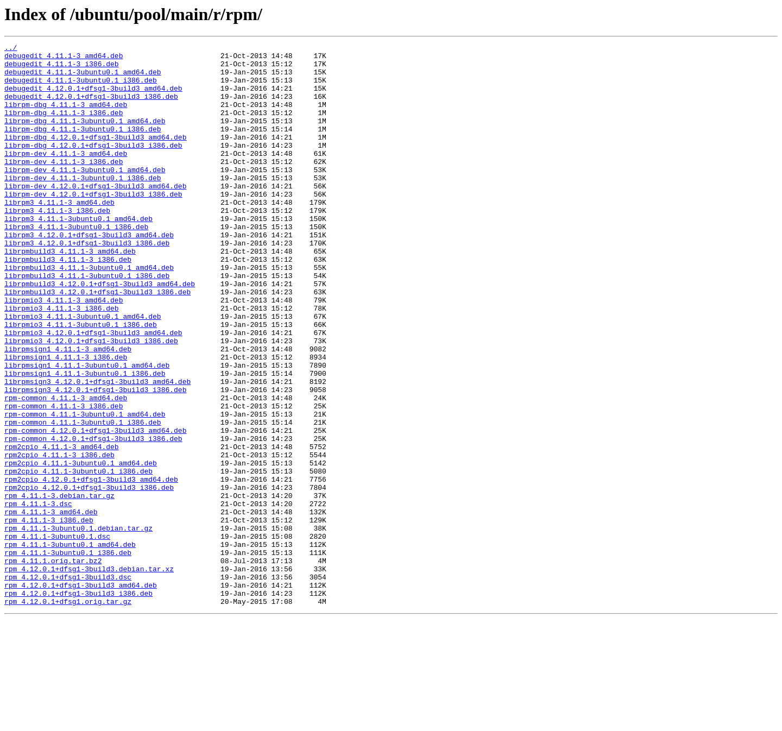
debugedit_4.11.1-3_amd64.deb (63, 59)
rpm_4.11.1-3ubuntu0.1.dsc (57, 635)
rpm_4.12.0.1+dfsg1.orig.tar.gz (67, 714)
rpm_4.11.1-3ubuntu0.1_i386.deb (67, 655)
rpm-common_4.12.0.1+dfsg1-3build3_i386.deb (93, 518)
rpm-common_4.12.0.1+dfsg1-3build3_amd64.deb (95, 508)
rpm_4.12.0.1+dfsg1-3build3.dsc (67, 684)
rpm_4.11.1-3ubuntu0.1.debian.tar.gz (78, 626)
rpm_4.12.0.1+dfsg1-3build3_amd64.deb (80, 694)
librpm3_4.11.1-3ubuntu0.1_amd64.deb (78, 254)
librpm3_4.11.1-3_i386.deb (57, 244)
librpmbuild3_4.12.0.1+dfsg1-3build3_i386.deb (97, 342)
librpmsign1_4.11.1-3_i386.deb (65, 420)
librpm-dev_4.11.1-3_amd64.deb (65, 176)
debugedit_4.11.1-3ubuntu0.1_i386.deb (80, 88)
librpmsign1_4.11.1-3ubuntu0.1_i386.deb (84, 440)
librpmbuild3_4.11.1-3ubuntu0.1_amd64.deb (89, 313)
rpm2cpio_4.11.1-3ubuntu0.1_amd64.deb (80, 547)
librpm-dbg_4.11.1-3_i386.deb (63, 127)
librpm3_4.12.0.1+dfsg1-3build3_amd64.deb (89, 274)
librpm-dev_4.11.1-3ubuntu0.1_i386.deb (82, 205)
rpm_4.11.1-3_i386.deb (48, 616)
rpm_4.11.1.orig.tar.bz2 (53, 665)
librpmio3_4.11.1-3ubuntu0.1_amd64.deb (82, 371)
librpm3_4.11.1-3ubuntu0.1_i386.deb (76, 264)
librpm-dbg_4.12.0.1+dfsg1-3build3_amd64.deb (95, 156)
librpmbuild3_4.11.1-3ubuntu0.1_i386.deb (86, 322)
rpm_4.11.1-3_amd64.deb (51, 606)
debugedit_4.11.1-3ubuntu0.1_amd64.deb (82, 78)
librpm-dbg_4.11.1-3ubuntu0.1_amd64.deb (84, 137)
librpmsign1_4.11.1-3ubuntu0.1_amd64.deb (86, 430)
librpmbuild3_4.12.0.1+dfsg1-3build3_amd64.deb (99, 332)
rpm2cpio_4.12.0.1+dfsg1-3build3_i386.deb (89, 577)
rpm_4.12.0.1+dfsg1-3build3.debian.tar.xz (89, 674)
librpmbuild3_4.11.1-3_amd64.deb (70, 293)
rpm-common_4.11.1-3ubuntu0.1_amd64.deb (84, 489)
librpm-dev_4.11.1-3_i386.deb (63, 186)
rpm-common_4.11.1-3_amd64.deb (65, 469)
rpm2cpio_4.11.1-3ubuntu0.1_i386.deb (78, 557)
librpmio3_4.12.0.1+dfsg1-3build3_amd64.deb (93, 391)
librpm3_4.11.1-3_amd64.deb (59, 235)
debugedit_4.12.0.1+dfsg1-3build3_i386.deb (91, 107)
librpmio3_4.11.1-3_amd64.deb (63, 352)
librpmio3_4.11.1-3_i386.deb (61, 362)
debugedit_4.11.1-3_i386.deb (61, 68)
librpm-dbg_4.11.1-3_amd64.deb (65, 117)
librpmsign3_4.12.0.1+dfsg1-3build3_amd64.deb (97, 450)
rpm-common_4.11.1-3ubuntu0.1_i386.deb (82, 498)
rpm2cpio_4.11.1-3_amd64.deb (61, 528)
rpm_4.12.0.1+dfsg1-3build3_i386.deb (78, 704)
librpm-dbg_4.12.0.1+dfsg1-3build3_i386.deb (93, 166)
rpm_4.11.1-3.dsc (38, 596)
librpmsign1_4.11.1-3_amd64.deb (67, 410)
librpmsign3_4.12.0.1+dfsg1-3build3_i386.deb (95, 459)
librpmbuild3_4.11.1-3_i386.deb (67, 303)
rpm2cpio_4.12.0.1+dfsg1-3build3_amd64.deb (91, 567)
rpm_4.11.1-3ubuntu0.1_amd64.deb (70, 645)
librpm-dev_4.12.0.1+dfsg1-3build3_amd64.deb (95, 215)
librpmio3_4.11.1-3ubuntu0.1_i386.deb (80, 381)
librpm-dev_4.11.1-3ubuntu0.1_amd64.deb (84, 195)
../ (10, 49)
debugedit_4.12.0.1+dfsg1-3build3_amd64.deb (93, 98)
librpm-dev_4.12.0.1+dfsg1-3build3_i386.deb (93, 225)
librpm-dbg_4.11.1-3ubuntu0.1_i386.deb (82, 147)
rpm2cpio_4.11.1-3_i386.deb (59, 538)
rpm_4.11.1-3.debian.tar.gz (59, 586)
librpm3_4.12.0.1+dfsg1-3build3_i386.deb (86, 283)
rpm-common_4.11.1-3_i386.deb (63, 479)
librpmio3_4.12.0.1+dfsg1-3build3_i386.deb (91, 401)
